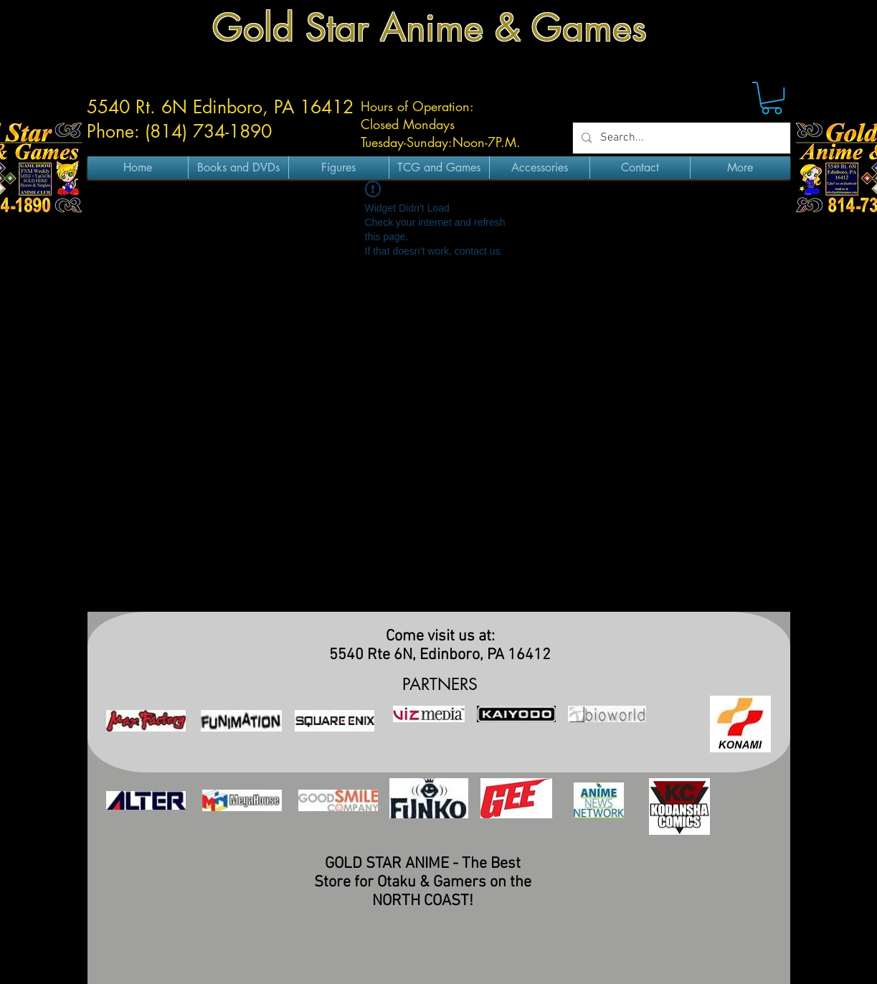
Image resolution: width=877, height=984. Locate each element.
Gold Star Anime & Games (429, 28)
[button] (771, 98)
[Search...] (680, 138)
